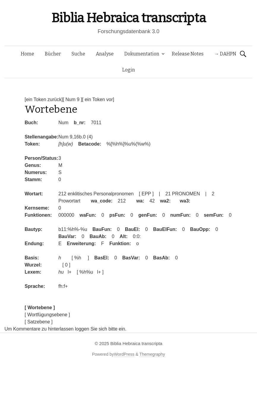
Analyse (105, 54)
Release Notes (188, 54)
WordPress (124, 354)
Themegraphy (152, 354)
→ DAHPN (225, 54)
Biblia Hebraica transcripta (128, 17)
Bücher (53, 54)
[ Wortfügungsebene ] (47, 314)
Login (128, 70)
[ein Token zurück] (44, 99)
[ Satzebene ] (39, 321)
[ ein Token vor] (98, 99)
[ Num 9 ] (72, 99)
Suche (78, 54)
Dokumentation (141, 54)
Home (27, 54)
